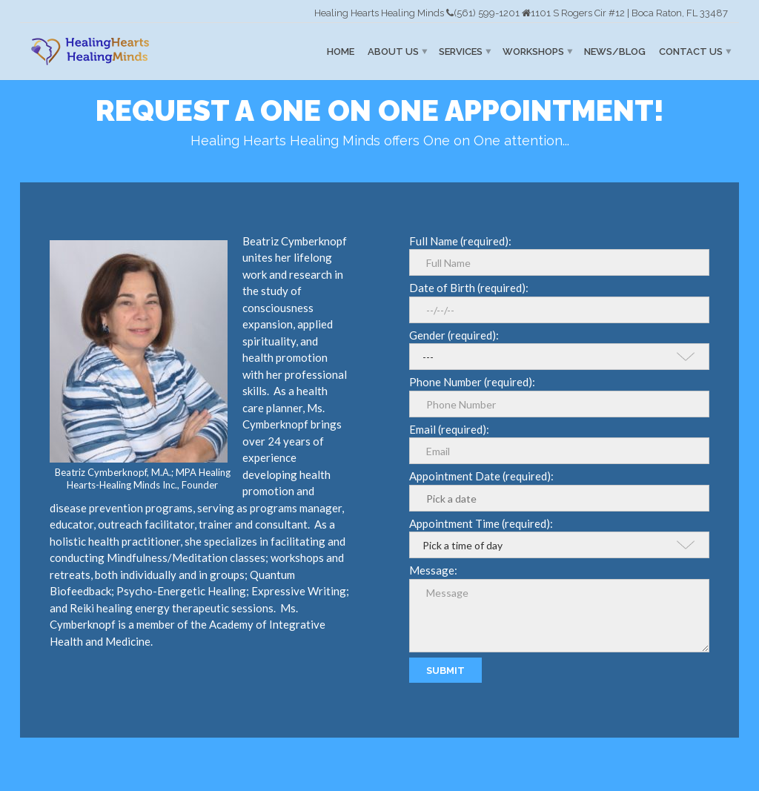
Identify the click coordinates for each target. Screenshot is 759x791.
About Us (393, 51)
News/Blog (615, 51)
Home (340, 51)
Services (461, 51)
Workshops (533, 51)
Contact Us (691, 51)
